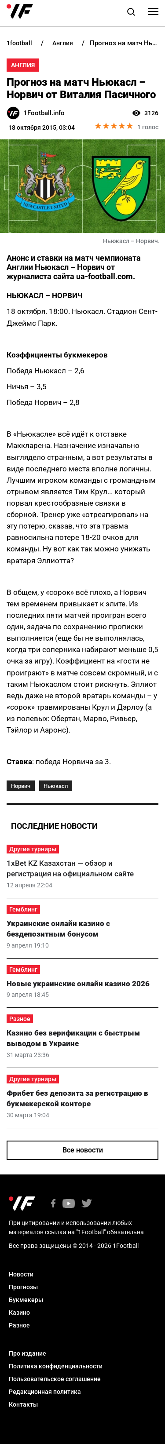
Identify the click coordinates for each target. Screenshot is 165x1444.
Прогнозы (23, 1287)
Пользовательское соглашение (55, 1378)
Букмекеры (26, 1299)
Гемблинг (23, 909)
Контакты (23, 1404)
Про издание (27, 1353)
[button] (131, 13)
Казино (19, 1312)
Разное (19, 1018)
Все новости (82, 1150)
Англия (23, 65)
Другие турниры (32, 849)
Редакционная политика (45, 1391)
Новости (21, 1274)
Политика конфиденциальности (56, 1366)
